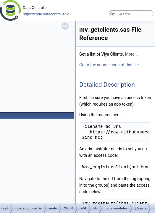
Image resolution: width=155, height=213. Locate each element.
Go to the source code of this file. (109, 64)
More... (131, 54)
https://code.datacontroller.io (46, 14)
